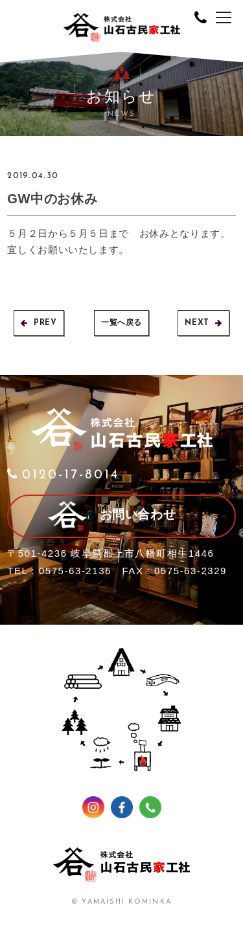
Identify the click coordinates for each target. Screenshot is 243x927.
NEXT (203, 323)
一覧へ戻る (121, 323)
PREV (38, 323)
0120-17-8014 (63, 475)
